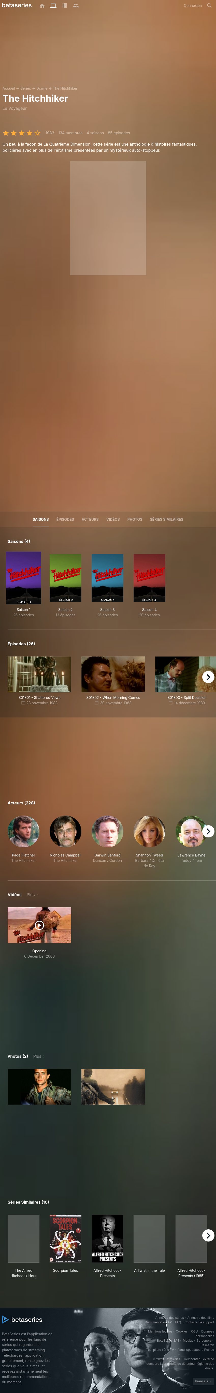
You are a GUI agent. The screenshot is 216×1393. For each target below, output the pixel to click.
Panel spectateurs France (195, 1350)
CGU (194, 1331)
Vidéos (113, 519)
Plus (31, 894)
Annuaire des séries (169, 1318)
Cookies (182, 1331)
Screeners (204, 1340)
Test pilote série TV (160, 1350)
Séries (25, 88)
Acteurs (90, 519)
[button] (23, 842)
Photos (134, 519)
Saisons (41, 519)
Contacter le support (199, 1322)
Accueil (9, 88)
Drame (42, 88)
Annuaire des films (200, 1318)
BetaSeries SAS (168, 1340)
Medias (188, 1340)
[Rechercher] (209, 5)
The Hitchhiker (65, 88)
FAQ (178, 1322)
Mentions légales (160, 1331)
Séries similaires (166, 519)
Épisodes (65, 519)
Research (207, 1345)
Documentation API (158, 1322)
